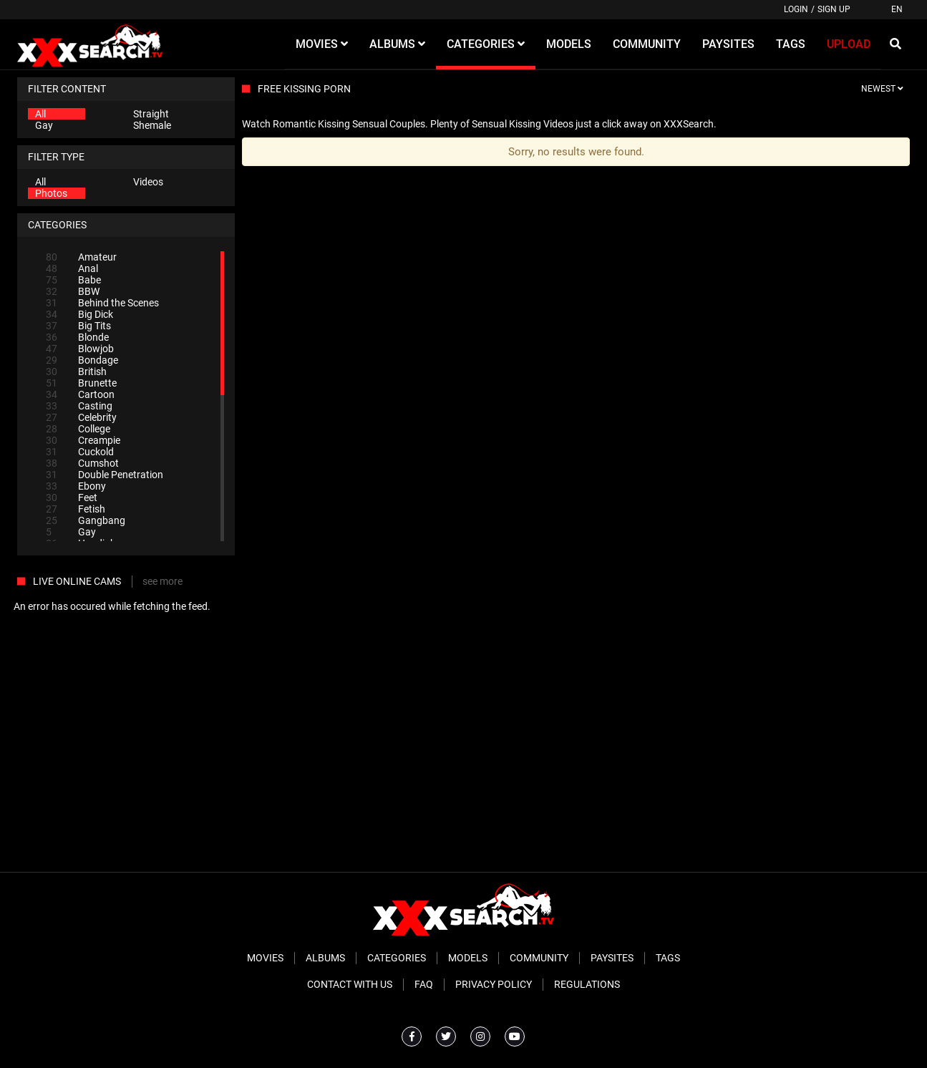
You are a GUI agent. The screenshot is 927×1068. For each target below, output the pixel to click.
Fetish (75, 509)
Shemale (152, 125)
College (78, 429)
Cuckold (80, 451)
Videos (148, 182)
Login (796, 9)
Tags (668, 957)
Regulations (587, 984)
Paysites (612, 957)
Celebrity (81, 417)
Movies (265, 957)
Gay (44, 125)
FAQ (423, 984)
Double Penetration (104, 474)
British (76, 371)
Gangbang (85, 520)
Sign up (833, 9)
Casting (79, 406)
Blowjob (80, 348)
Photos (51, 193)
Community (539, 957)
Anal (72, 268)
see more (162, 581)
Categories (396, 957)
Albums (325, 957)
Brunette (81, 383)
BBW (73, 291)
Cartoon (80, 394)
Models (467, 957)
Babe (73, 280)
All (40, 114)
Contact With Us (349, 984)
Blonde (77, 337)
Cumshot (82, 463)
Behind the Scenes (102, 303)
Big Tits (78, 325)
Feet (71, 497)
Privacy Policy (493, 984)
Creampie (83, 440)
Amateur (81, 257)
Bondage (82, 360)
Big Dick (79, 314)
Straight (151, 114)
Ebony (76, 486)
